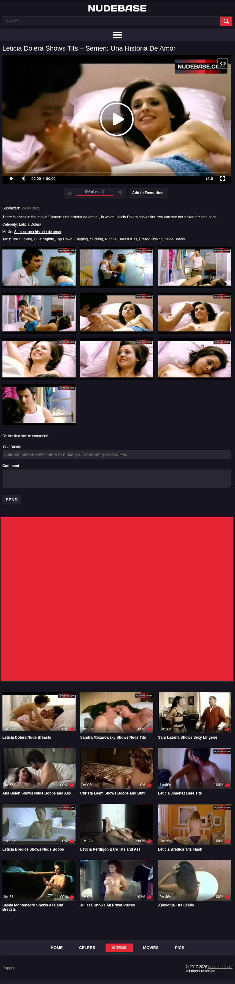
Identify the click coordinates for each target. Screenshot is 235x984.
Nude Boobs (175, 239)
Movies (151, 947)
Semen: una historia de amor (37, 232)
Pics (179, 947)
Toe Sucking (22, 239)
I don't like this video (120, 192)
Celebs (87, 947)
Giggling (81, 239)
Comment (10, 466)
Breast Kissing (151, 239)
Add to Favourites (147, 193)
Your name (11, 446)
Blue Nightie (44, 239)
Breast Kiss (127, 239)
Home (57, 947)
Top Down (64, 239)
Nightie (110, 239)
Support (9, 968)
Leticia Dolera (30, 224)
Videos (119, 947)
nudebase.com (220, 967)
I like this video (69, 192)
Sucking (96, 239)
